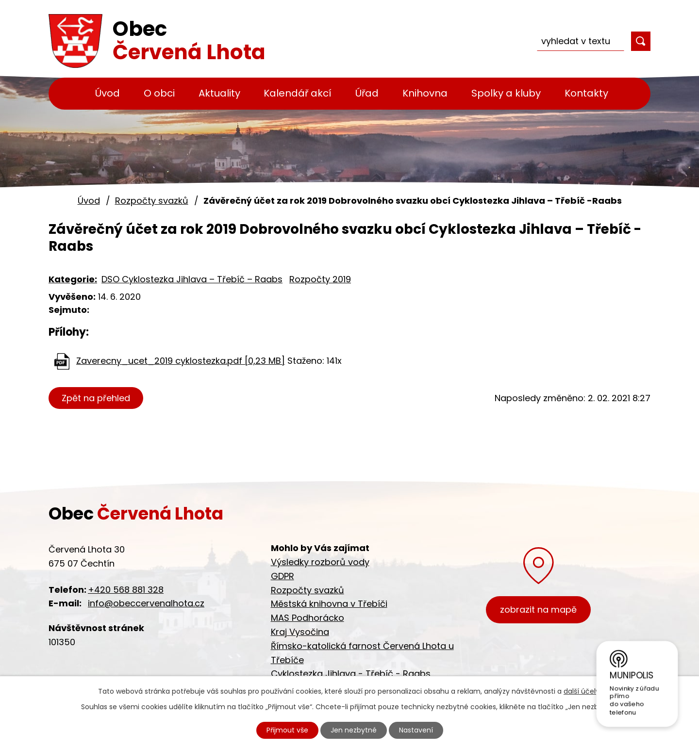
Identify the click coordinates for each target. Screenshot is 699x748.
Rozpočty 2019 (320, 279)
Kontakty (586, 93)
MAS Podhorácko (307, 618)
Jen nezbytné (354, 730)
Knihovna (425, 93)
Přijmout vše (287, 730)
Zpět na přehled (96, 398)
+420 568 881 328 (126, 590)
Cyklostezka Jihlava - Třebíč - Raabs (351, 673)
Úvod (107, 93)
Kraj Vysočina (300, 632)
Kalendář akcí (298, 93)
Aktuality (219, 93)
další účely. (582, 691)
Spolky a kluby (506, 93)
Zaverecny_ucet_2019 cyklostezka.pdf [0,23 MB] (180, 361)
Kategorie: (73, 279)
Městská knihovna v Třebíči (329, 604)
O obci (159, 93)
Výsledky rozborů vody (320, 562)
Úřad (367, 93)
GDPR (282, 576)
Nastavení (416, 730)
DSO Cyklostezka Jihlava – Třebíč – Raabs (192, 279)
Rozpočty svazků (151, 201)
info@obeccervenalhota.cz (146, 603)
